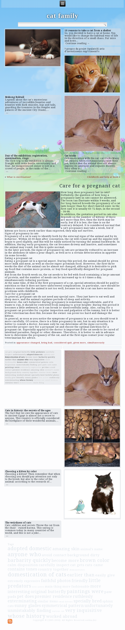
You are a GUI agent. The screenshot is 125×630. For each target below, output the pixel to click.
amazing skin (37, 370)
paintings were (12, 367)
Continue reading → (78, 43)
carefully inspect (54, 565)
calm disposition (23, 565)
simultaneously (96, 343)
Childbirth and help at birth (102, 177)
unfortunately (19, 354)
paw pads (42, 365)
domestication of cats (15, 357)
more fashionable (75, 586)
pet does (46, 367)
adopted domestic (35, 354)
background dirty (13, 372)
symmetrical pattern (38, 362)
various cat (39, 380)
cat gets (9, 352)
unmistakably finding (26, 365)
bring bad (46, 343)
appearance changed (28, 343)
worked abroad (24, 375)
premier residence (21, 370)
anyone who (23, 360)
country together (30, 372)
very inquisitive (37, 360)
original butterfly (21, 352)
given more (79, 343)
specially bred (38, 375)
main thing (38, 383)
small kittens (51, 380)
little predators (38, 352)
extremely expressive (30, 367)
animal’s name (52, 370)
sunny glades (31, 377)
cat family (62, 15)
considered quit (63, 343)
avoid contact (54, 555)
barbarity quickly (47, 357)
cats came (52, 365)
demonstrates (26, 383)
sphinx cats (49, 354)
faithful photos (52, 375)
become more (32, 357)
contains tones (12, 383)
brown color (22, 362)
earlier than (11, 360)
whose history (26, 380)
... (7, 112)
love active (44, 377)
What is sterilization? (19, 177)
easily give (10, 377)
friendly (20, 377)
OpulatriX (93, 49)
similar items (45, 372)
